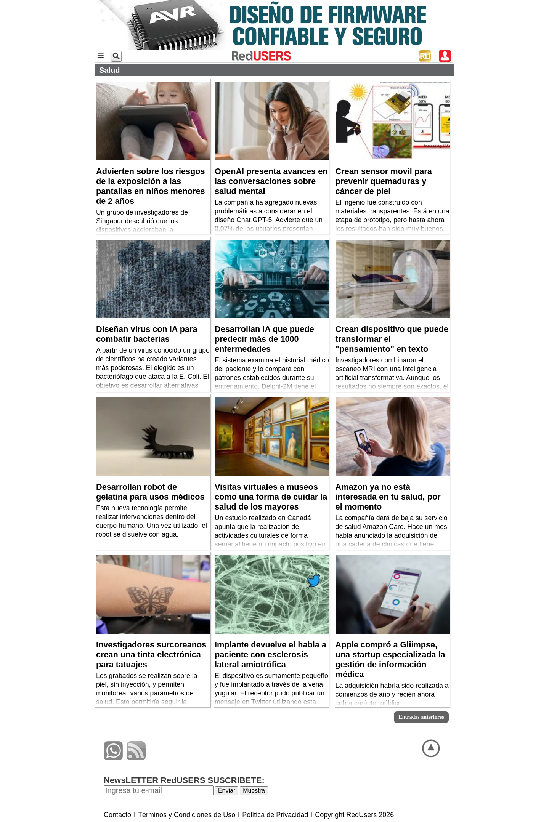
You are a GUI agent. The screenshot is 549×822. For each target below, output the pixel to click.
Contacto (117, 814)
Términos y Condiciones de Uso (186, 814)
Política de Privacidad (275, 814)
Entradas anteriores (421, 717)
